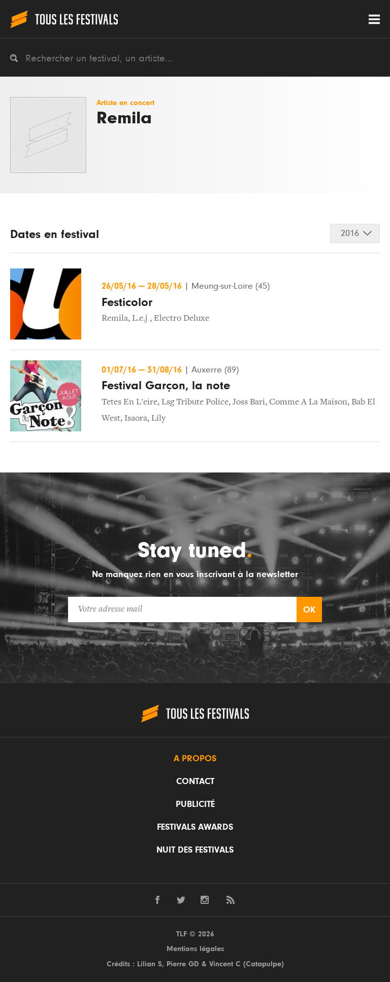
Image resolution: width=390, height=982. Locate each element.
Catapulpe (263, 964)
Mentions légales (195, 949)
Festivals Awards (195, 827)
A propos (195, 758)
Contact (195, 781)
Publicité (195, 804)
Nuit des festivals (195, 850)
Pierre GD (183, 964)
